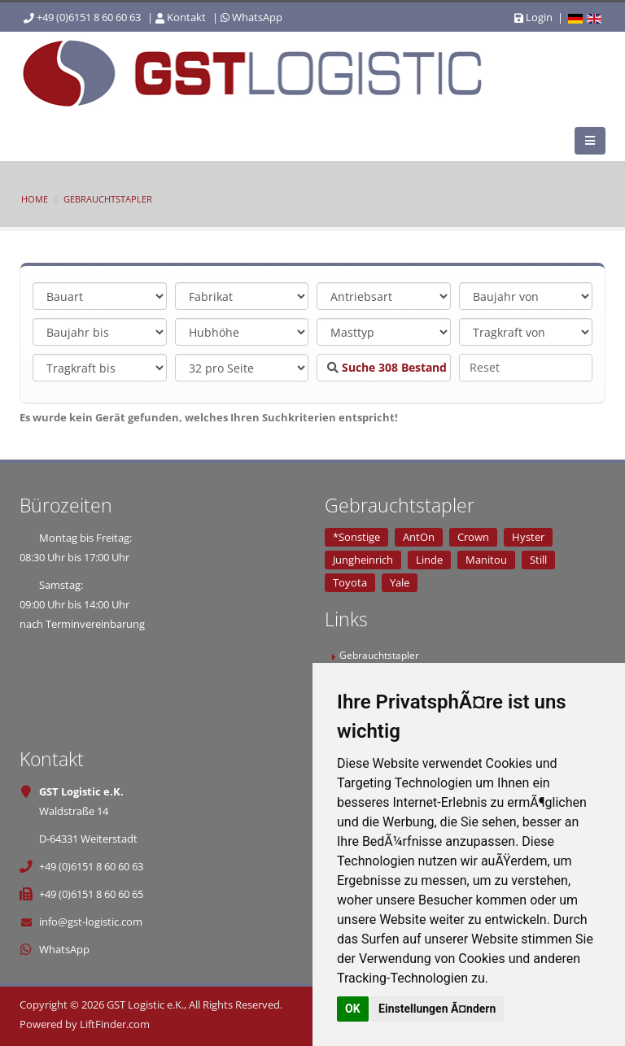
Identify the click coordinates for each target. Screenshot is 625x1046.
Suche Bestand (387, 367)
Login (533, 17)
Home (34, 199)
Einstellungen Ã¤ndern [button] (437, 1008)
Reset (485, 367)
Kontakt (186, 17)
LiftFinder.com (115, 1024)
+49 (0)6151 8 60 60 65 (91, 894)
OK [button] (353, 1008)
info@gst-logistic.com (90, 921)
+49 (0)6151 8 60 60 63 (89, 17)
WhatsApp (257, 17)
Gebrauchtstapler (107, 199)
